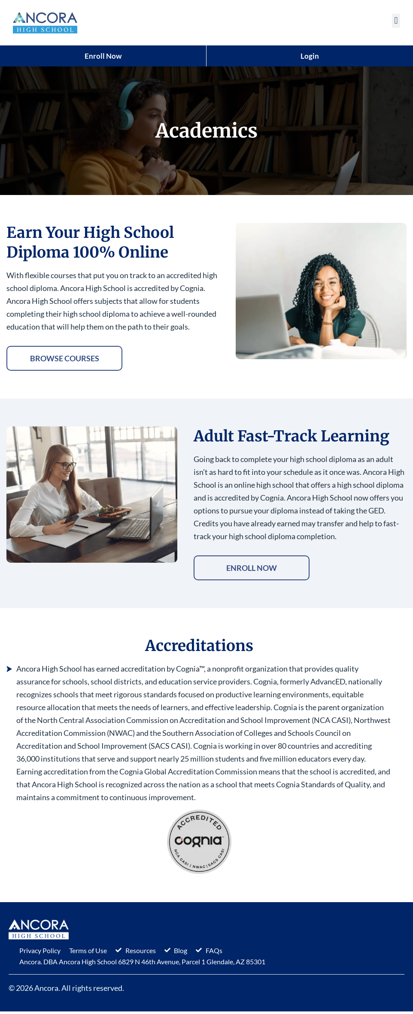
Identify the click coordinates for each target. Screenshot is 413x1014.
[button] (396, 21)
